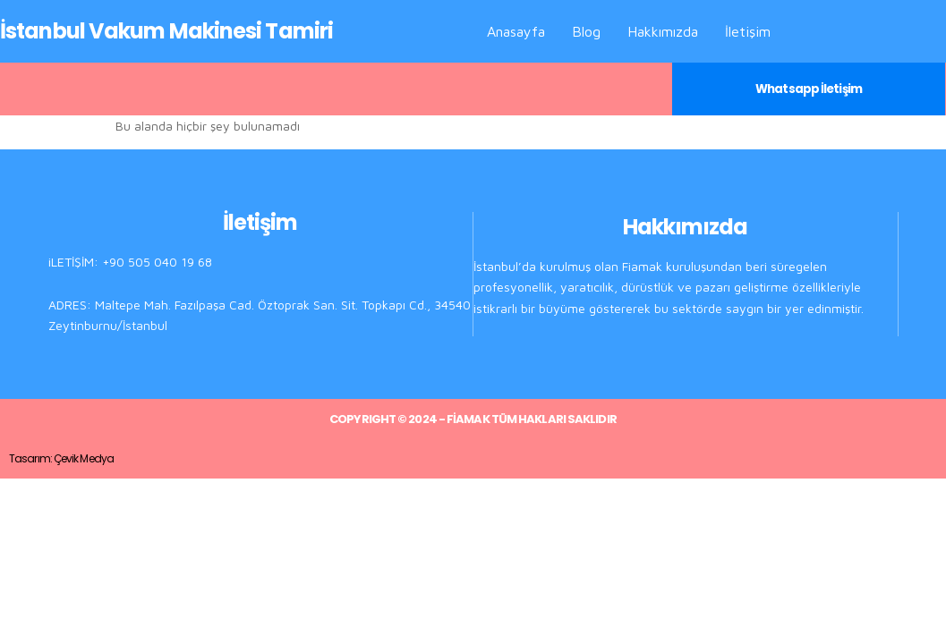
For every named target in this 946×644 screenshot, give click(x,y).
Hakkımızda (662, 31)
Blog (586, 31)
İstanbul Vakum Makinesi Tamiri (166, 31)
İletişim (748, 31)
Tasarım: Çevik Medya (61, 457)
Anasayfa (516, 31)
